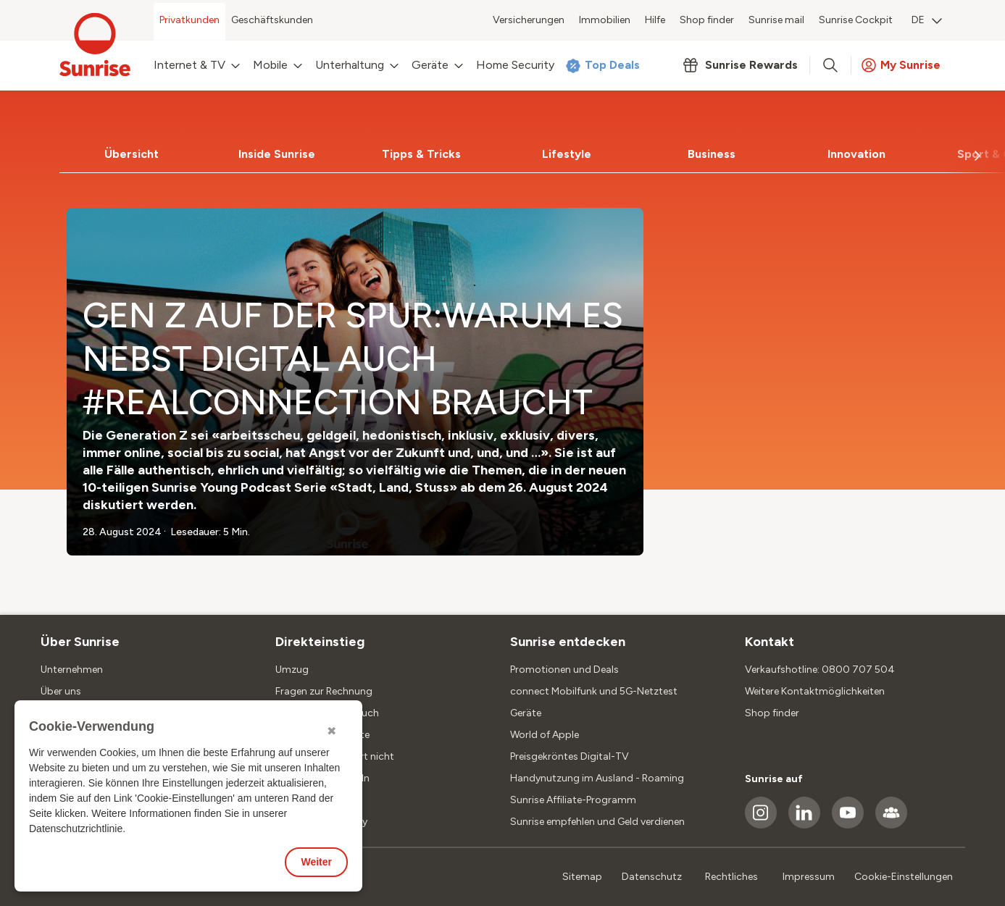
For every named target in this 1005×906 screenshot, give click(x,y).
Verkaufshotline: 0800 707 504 (820, 669)
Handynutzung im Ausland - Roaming (597, 778)
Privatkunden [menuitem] (189, 20)
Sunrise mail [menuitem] (776, 20)
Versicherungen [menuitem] (528, 20)
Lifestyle (566, 154)
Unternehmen (72, 669)
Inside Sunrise (276, 154)
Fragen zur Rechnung (323, 691)
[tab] (131, 154)
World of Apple (544, 735)
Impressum (809, 877)
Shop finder (772, 713)
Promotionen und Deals (564, 669)
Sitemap (582, 877)
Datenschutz (652, 877)
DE (927, 20)
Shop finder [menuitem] (707, 20)
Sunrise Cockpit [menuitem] (856, 20)
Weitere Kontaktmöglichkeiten (815, 691)
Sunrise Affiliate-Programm (573, 800)
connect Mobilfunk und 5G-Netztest (593, 691)
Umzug (292, 669)
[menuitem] (926, 22)
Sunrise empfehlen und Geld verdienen (597, 821)
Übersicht (131, 154)
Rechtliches (731, 877)
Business (711, 154)
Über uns (61, 691)
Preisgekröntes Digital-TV (569, 756)
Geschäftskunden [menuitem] (272, 20)
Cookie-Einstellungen (903, 877)
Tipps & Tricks (421, 154)
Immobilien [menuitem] (604, 20)
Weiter (316, 862)
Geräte (525, 713)
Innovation (856, 154)
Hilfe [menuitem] (655, 20)
